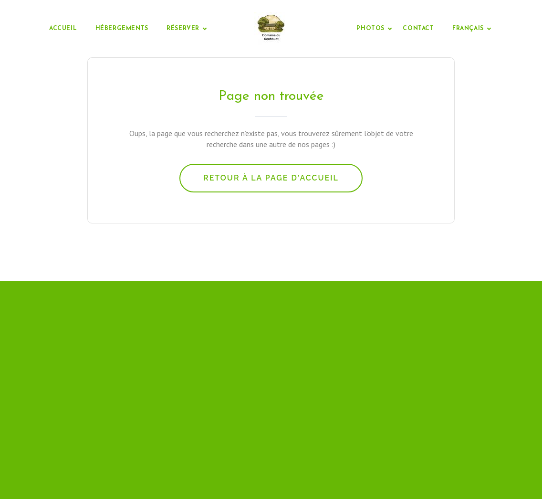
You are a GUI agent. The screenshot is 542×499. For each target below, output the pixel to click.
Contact (418, 29)
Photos (370, 29)
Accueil (63, 29)
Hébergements (121, 29)
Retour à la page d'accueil (271, 177)
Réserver (183, 29)
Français (468, 29)
